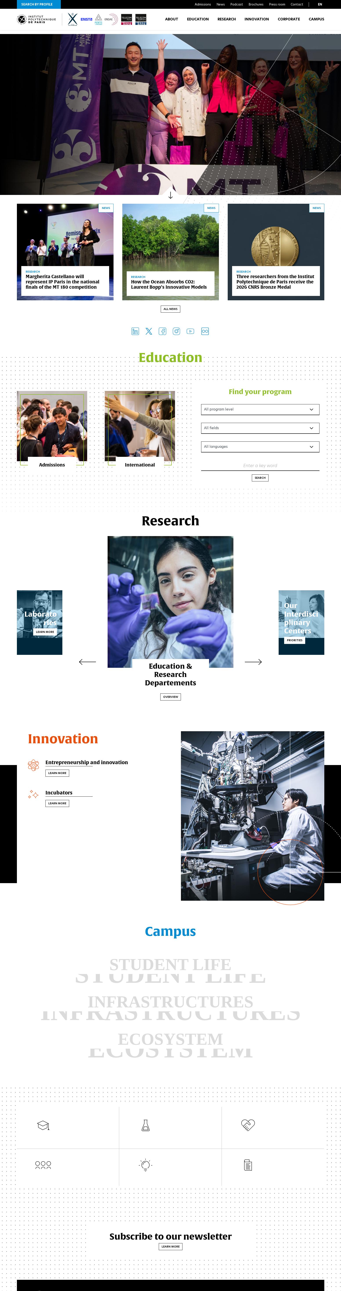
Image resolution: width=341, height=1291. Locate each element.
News (221, 4)
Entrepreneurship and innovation (90, 764)
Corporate (289, 21)
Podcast (236, 4)
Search (260, 479)
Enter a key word (260, 466)
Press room (277, 4)
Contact (297, 4)
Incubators (60, 795)
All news (170, 310)
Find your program (260, 392)
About (171, 21)
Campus (316, 21)
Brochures (256, 4)
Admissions (203, 4)
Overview (170, 698)
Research (227, 21)
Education (198, 21)
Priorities (261, 637)
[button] (39, 4)
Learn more (79, 629)
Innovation (257, 21)
